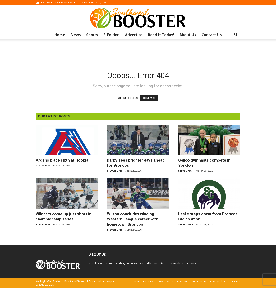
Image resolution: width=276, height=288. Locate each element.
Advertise (134, 34)
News (76, 34)
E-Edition (112, 34)
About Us (187, 34)
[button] (235, 34)
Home (59, 34)
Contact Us (212, 34)
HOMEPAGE (149, 98)
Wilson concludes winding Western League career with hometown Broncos (132, 219)
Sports (92, 34)
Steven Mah (43, 165)
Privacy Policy (217, 281)
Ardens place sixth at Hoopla (62, 160)
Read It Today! (161, 34)
